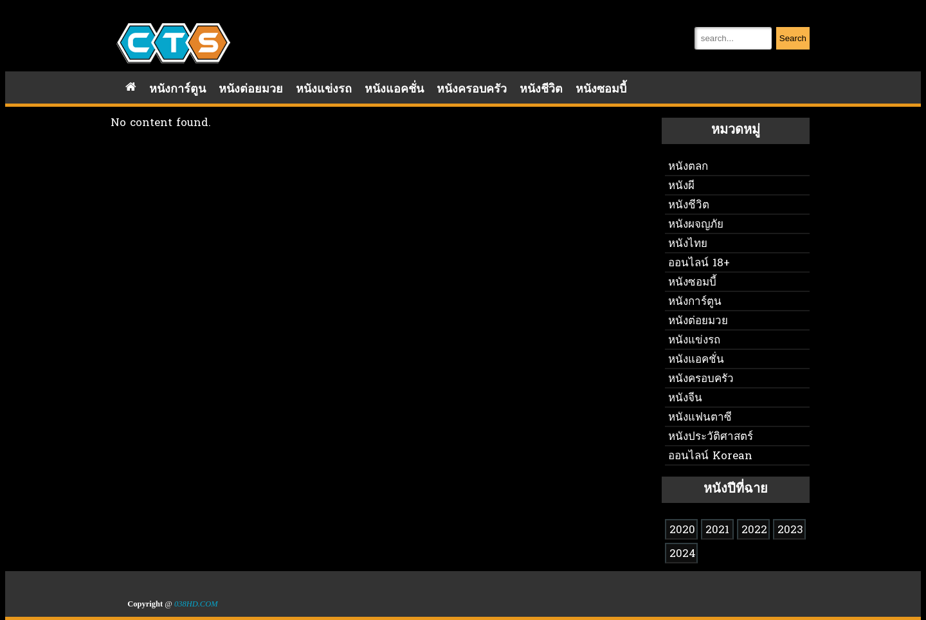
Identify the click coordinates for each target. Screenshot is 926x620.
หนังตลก (688, 167)
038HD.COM (196, 603)
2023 (790, 530)
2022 (754, 530)
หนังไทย (687, 244)
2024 (682, 554)
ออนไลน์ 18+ (699, 263)
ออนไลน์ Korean (710, 456)
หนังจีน (685, 398)
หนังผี (681, 186)
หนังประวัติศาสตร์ (710, 437)
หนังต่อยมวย (251, 89)
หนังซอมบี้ (601, 89)
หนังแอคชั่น (394, 89)
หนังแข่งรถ (324, 89)
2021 (717, 530)
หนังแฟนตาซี (700, 418)
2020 (682, 530)
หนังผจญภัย (695, 225)
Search (792, 38)
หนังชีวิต (541, 89)
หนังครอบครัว (472, 89)
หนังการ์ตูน (177, 89)
